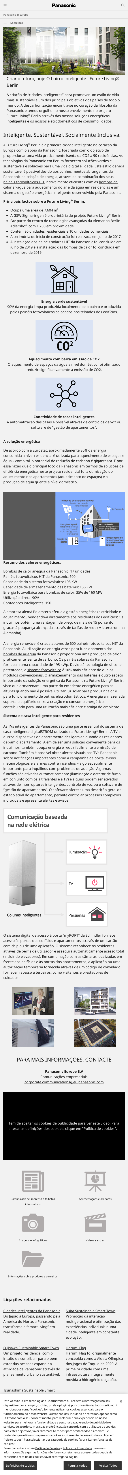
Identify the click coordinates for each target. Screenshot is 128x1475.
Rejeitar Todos (107, 1468)
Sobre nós (16, 23)
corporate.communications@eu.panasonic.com (64, 1082)
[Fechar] (121, 1403)
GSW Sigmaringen (28, 215)
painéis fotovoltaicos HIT (24, 182)
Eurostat (40, 450)
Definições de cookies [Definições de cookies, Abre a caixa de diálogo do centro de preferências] (20, 1468)
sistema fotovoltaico (44, 669)
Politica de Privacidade (77, 1450)
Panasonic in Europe (15, 15)
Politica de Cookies (47, 1450)
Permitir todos (77, 1468)
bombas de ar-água (19, 654)
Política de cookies (99, 1128)
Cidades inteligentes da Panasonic (31, 1310)
